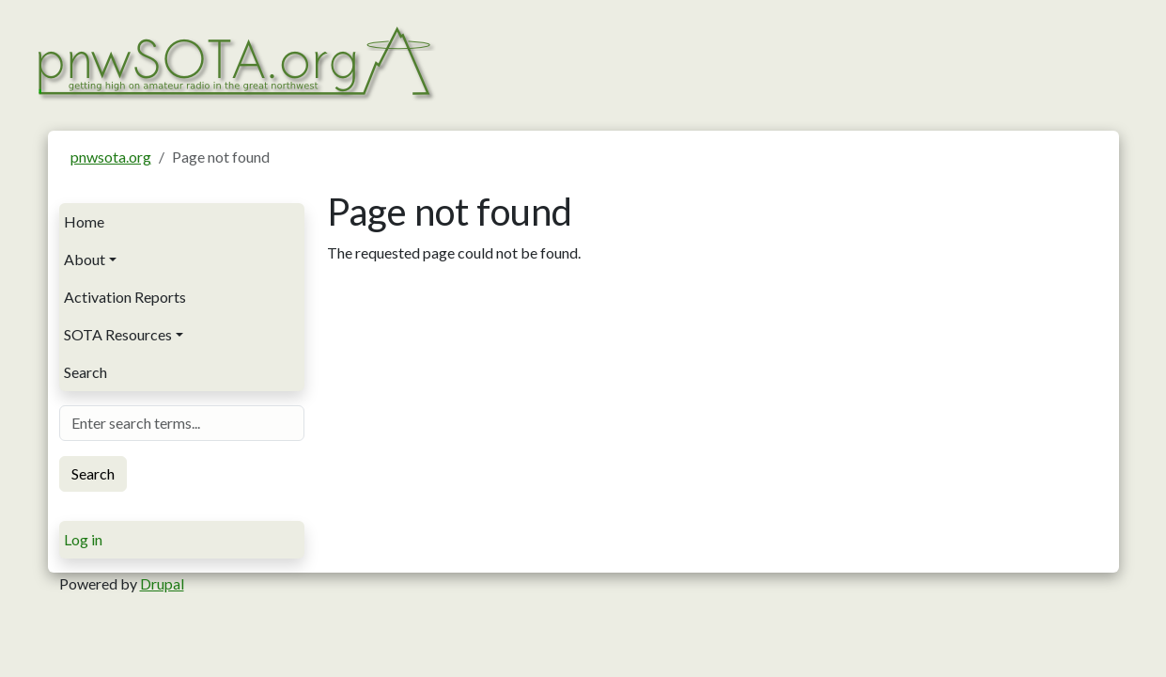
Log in (83, 539)
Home (84, 221)
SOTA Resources (118, 334)
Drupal (162, 583)
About (84, 259)
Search (85, 372)
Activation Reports (125, 297)
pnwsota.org (110, 156)
